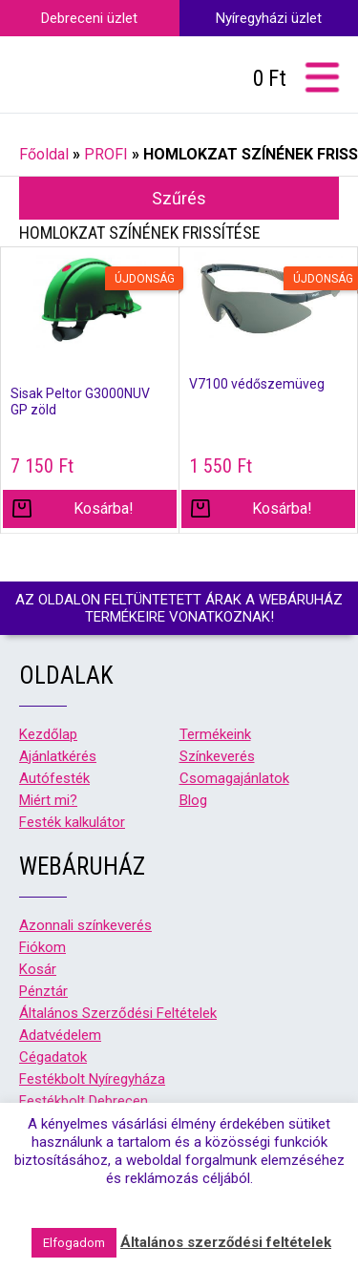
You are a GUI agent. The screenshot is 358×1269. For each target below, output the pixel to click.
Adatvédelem (60, 1035)
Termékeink (215, 734)
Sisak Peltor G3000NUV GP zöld (80, 401)
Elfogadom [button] (74, 1243)
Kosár (37, 969)
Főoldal (44, 154)
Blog (193, 800)
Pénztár (43, 991)
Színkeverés (217, 756)
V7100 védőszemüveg (257, 383)
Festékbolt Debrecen (83, 1101)
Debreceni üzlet (89, 18)
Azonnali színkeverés (85, 925)
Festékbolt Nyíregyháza (92, 1079)
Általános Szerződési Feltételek (118, 1013)
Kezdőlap (48, 734)
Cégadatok (53, 1057)
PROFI (106, 154)
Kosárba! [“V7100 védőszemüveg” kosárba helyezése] (282, 508)
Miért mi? (48, 800)
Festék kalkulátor (72, 822)
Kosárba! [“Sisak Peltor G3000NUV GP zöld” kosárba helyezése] (104, 508)
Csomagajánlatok (234, 778)
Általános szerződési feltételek (225, 1242)
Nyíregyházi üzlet (269, 18)
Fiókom (42, 947)
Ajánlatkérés (57, 756)
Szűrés (179, 198)
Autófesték (54, 778)
